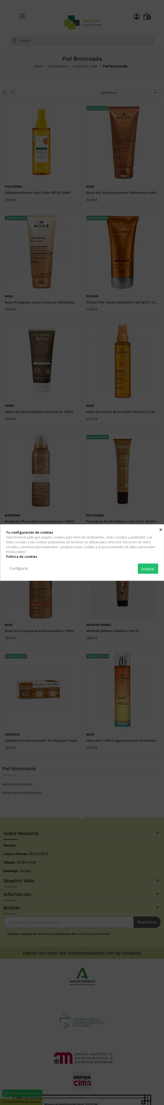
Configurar (18, 568)
